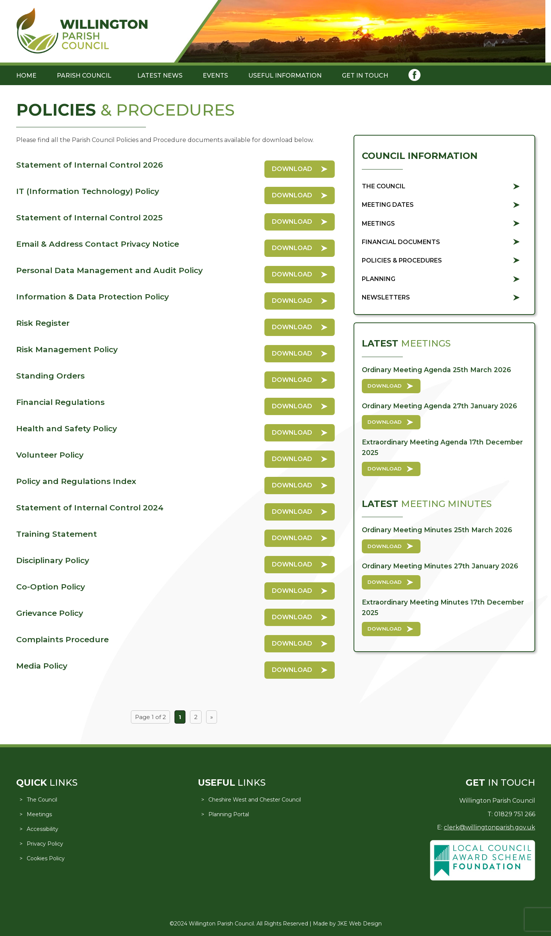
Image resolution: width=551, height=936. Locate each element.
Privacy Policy (45, 843)
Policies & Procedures (402, 260)
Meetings (378, 223)
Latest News (159, 75)
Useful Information (285, 75)
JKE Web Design (359, 923)
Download (292, 169)
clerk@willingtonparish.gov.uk (489, 827)
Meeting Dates (388, 204)
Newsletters (386, 297)
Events (215, 75)
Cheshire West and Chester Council (254, 799)
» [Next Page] (211, 717)
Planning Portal (228, 814)
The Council (383, 186)
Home (26, 75)
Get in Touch (365, 75)
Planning (378, 278)
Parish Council (84, 75)
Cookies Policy (46, 858)
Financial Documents (401, 242)
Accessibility (42, 829)
